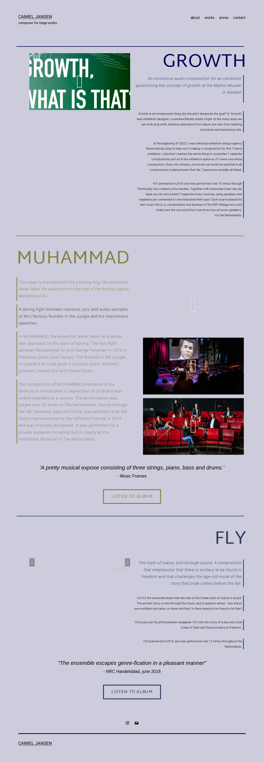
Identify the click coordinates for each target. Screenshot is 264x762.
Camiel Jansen (35, 16)
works (209, 17)
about (195, 17)
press (223, 17)
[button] (79, 81)
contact (239, 17)
